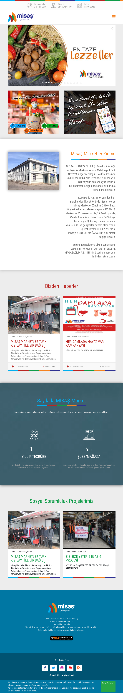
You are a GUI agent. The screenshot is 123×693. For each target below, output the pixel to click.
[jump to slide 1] (46, 82)
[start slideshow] (42, 82)
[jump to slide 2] (49, 82)
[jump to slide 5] (58, 82)
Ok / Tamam (108, 683)
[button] (11, 170)
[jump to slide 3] (52, 82)
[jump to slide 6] (61, 82)
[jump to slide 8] (67, 82)
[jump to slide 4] (55, 82)
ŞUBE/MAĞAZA (89, 456)
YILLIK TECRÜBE (34, 456)
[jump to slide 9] (71, 82)
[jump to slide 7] (64, 82)
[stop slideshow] (81, 82)
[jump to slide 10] (74, 82)
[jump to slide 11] (77, 82)
